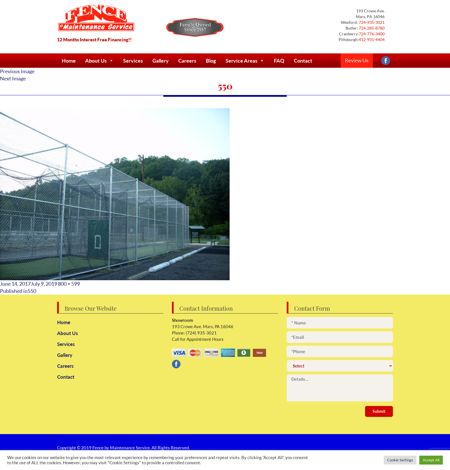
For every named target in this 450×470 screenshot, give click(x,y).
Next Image (13, 78)
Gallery (160, 60)
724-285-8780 (371, 28)
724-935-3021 (371, 22)
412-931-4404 (372, 39)
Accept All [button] (431, 460)
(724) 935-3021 (201, 333)
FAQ (279, 60)
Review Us (356, 60)
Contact (303, 60)
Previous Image (17, 71)
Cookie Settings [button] (400, 460)
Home (69, 60)
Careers (187, 60)
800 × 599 (69, 284)
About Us (99, 60)
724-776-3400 (372, 33)
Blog (211, 60)
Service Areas (245, 60)
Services (133, 60)
